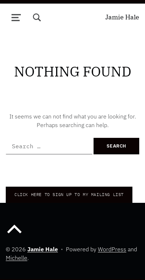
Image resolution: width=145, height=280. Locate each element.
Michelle (16, 257)
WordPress (112, 249)
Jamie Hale (122, 17)
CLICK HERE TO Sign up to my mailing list (69, 194)
